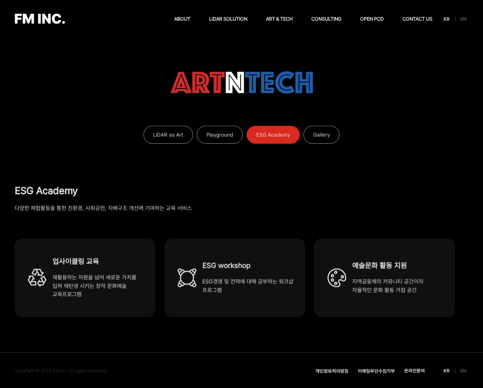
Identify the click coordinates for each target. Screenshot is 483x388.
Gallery (321, 137)
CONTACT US (417, 19)
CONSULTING (326, 19)
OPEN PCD (372, 19)
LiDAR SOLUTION (228, 19)
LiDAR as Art (168, 137)
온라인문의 (414, 370)
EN (464, 19)
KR (446, 19)
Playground (219, 137)
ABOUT (182, 19)
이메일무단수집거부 (376, 371)
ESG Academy (273, 137)
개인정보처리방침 (332, 371)
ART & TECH (279, 19)
